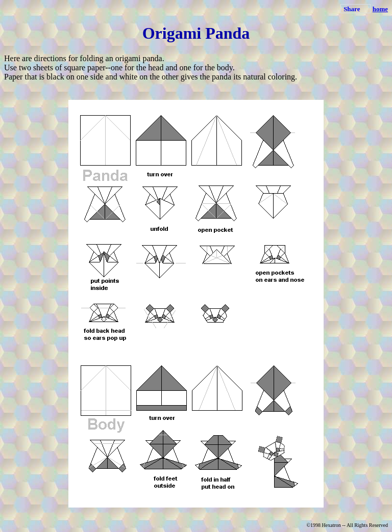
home (380, 9)
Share (352, 9)
